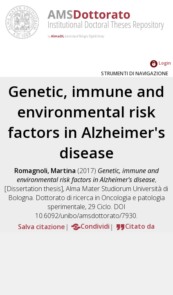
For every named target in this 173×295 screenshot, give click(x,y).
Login (160, 63)
